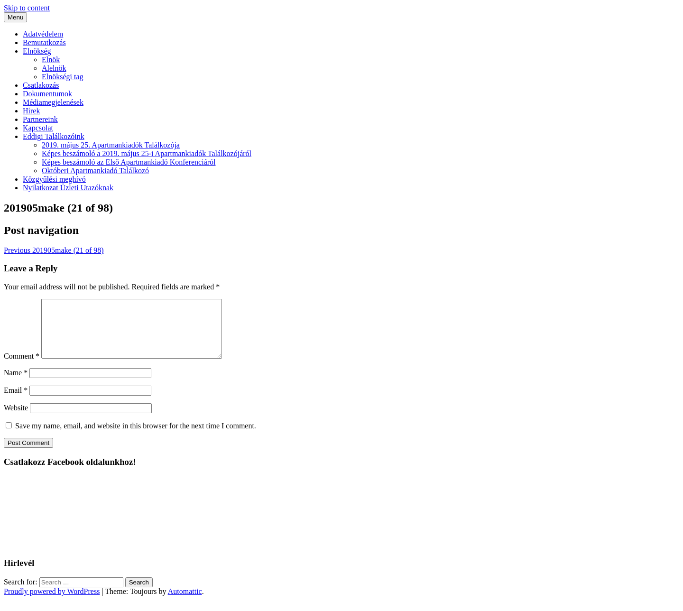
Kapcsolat (38, 128)
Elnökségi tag (62, 77)
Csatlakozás (41, 85)
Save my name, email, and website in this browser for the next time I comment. (135, 437)
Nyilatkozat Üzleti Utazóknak (68, 188)
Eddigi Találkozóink (53, 136)
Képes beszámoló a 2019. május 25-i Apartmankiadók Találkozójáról (146, 153)
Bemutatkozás (44, 42)
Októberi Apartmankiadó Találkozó (95, 171)
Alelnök (54, 68)
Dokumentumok (47, 94)
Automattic (185, 603)
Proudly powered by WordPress (52, 603)
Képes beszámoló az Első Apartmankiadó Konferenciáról (129, 162)
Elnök (51, 60)
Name (16, 384)
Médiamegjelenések (53, 102)
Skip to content (27, 8)
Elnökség (37, 51)
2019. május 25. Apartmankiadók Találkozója (111, 145)
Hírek (31, 111)
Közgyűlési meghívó (54, 179)
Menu (15, 17)
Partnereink (40, 119)
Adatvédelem (43, 34)
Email (16, 402)
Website (16, 419)
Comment (21, 367)
